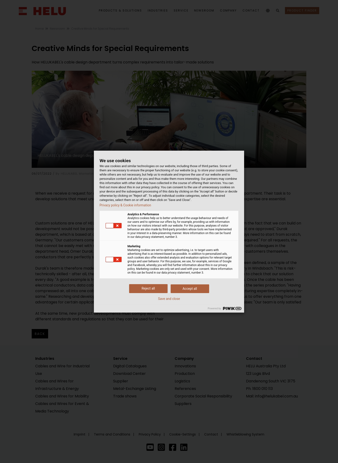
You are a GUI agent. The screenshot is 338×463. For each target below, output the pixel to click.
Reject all (148, 288)
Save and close (169, 299)
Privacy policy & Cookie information (125, 205)
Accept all (190, 288)
